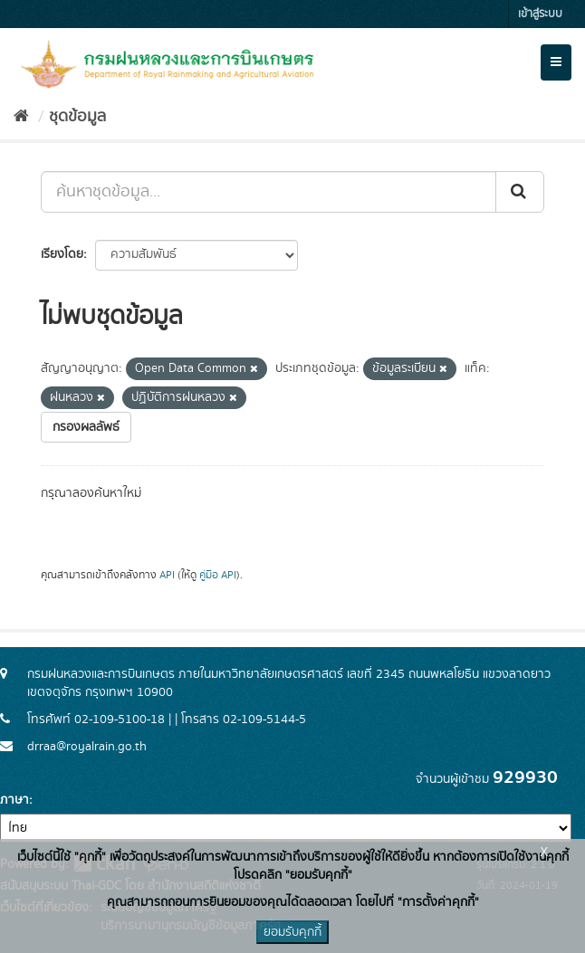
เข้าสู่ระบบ (540, 14)
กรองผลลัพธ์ (86, 427)
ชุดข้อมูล (77, 117)
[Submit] (519, 192)
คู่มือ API (217, 575)
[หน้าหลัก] (21, 117)
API (167, 575)
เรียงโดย (62, 254)
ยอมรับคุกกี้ (292, 932)
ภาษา (14, 800)
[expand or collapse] (556, 62)
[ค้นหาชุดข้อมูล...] (268, 192)
